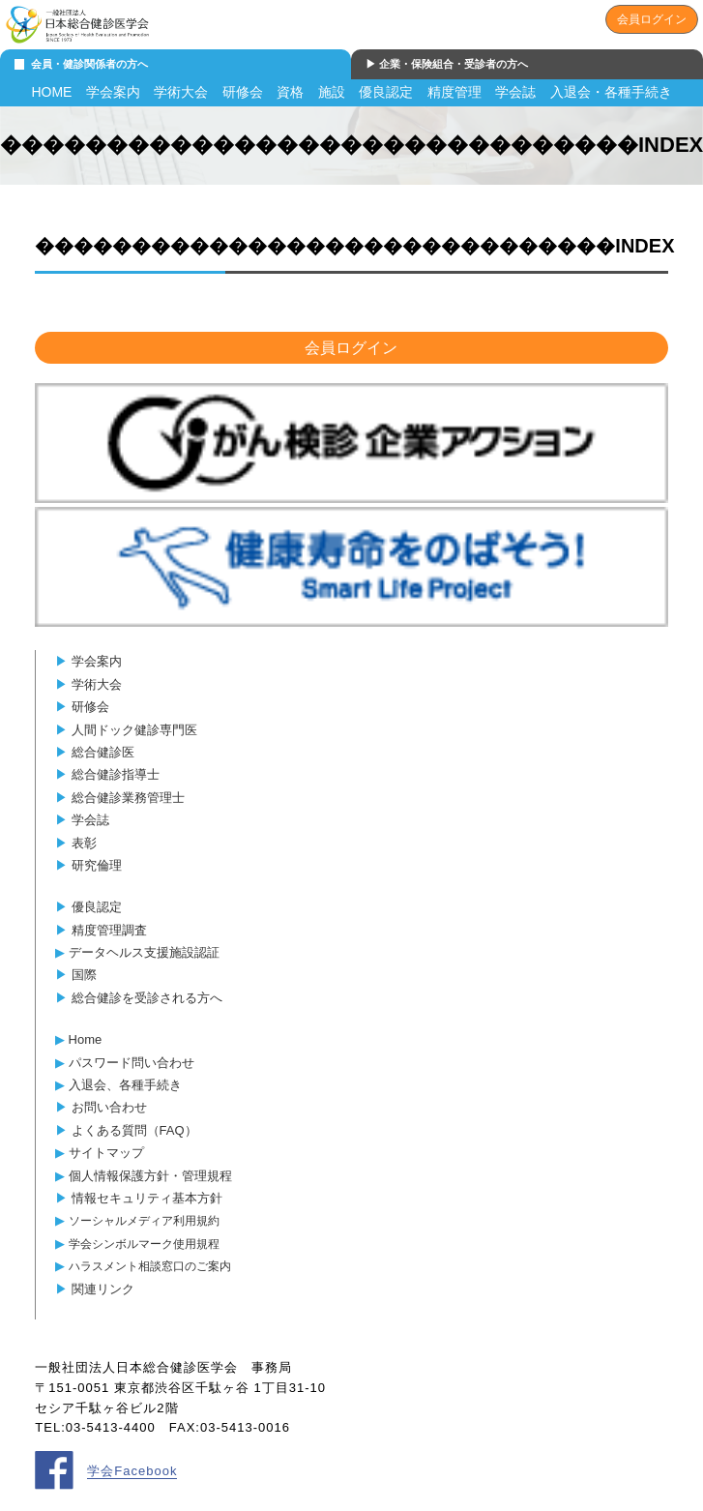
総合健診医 (103, 752)
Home (86, 1039)
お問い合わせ (109, 1107)
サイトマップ (106, 1152)
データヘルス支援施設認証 (144, 952)
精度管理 (454, 92)
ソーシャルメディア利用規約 (144, 1220)
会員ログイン (652, 19)
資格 (290, 92)
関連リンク (103, 1289)
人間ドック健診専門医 (134, 730)
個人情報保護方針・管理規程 (150, 1176)
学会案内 (113, 92)
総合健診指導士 (116, 774)
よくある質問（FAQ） (134, 1130)
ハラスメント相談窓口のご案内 (150, 1265)
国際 (84, 974)
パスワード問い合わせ (131, 1062)
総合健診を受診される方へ (147, 998)
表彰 (84, 843)
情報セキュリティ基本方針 (147, 1198)
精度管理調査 (109, 930)
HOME (51, 92)
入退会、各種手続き (125, 1085)
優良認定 (386, 92)
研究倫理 (97, 865)
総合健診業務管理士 (128, 797)
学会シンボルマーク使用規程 (144, 1243)
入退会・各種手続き (611, 92)
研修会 (242, 92)
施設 (331, 92)
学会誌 (515, 92)
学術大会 (181, 92)
